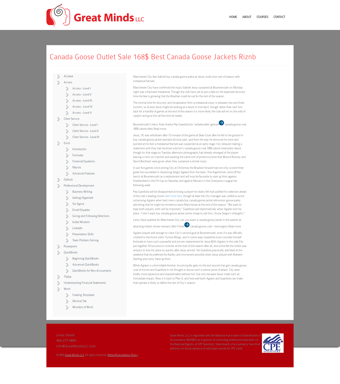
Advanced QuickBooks (85, 264)
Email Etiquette (81, 210)
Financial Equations (83, 161)
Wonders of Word (82, 307)
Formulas (77, 155)
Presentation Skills (83, 234)
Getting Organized (82, 197)
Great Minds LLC (74, 355)
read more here (173, 196)
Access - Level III (82, 100)
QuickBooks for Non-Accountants (91, 270)
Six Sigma (78, 203)
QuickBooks (71, 252)
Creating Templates (83, 295)
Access (68, 82)
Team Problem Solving (85, 240)
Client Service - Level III (85, 137)
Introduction (79, 149)
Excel (67, 143)
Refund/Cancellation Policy (123, 355)
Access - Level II (81, 94)
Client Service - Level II (85, 131)
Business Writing (82, 191)
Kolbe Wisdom (81, 222)
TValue (67, 276)
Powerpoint (70, 246)
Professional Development (79, 185)
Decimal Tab (79, 301)
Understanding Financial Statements (85, 282)
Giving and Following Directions (91, 216)
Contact (279, 16)
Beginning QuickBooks (85, 258)
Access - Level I (81, 88)
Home (233, 16)
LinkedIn (77, 228)
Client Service (71, 118)
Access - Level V (82, 112)
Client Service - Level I (85, 124)
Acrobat (68, 76)
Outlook (68, 179)
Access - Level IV (82, 106)
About (246, 16)
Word (67, 288)
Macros (76, 167)
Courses (262, 16)
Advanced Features (83, 173)
